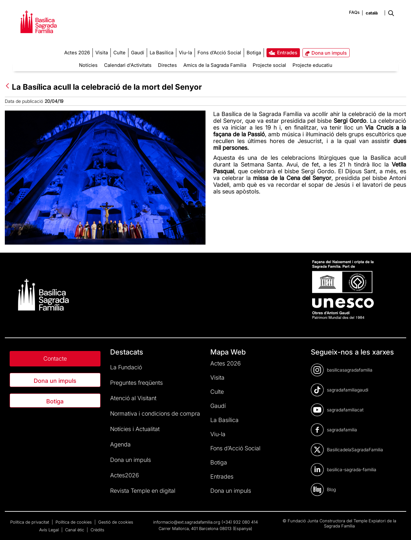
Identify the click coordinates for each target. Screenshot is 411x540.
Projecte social (269, 65)
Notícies (88, 65)
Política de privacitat (30, 522)
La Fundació (126, 367)
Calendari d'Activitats (128, 65)
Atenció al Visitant (133, 398)
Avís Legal (49, 529)
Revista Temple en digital (142, 490)
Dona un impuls (55, 380)
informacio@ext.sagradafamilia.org (186, 522)
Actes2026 (124, 475)
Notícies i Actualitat (135, 429)
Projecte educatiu (312, 65)
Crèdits (97, 529)
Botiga (55, 401)
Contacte (55, 358)
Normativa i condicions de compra (155, 413)
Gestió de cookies (115, 522)
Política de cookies (74, 522)
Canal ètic (75, 529)
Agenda (120, 444)
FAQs (354, 12)
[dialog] (399, 527)
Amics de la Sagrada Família (214, 65)
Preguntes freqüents (136, 382)
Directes (167, 65)
